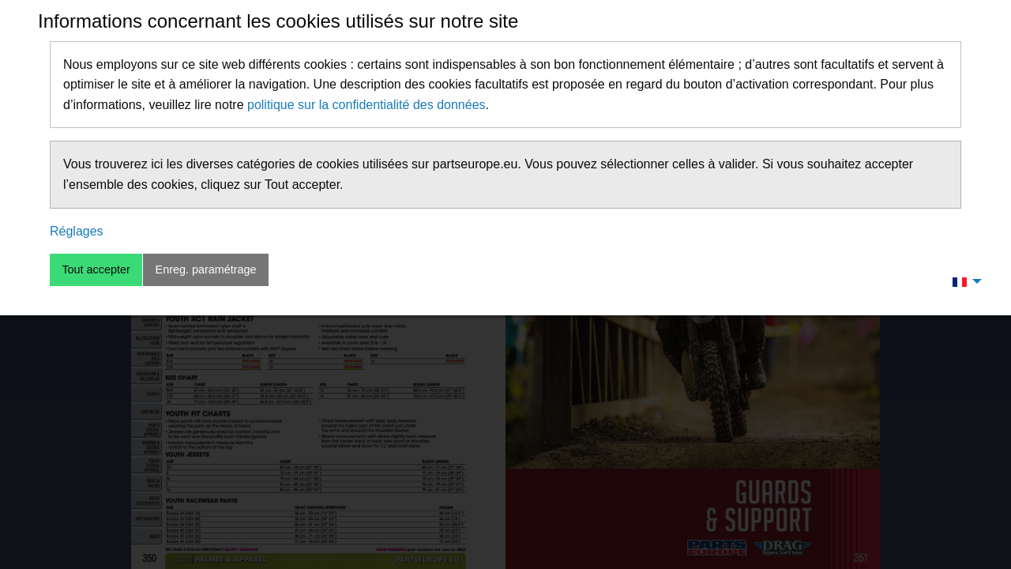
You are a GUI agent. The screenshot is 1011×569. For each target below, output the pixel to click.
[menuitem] (963, 281)
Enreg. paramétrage (206, 269)
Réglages (76, 231)
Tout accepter (96, 269)
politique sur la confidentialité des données (366, 104)
